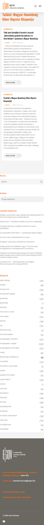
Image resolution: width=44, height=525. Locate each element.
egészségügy (5, 280)
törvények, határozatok (8, 416)
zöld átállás (4, 429)
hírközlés (3, 307)
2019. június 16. (18, 105)
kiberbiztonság (5, 330)
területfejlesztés (5, 406)
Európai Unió (5, 289)
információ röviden (7, 312)
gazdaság (3, 298)
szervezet (3, 388)
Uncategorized (5, 424)
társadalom (4, 393)
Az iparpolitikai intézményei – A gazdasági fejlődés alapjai (21, 233)
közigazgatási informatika (9, 348)
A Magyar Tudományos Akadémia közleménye (17, 242)
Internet (2, 321)
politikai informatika (7, 375)
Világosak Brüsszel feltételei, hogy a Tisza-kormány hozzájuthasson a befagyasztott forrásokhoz (19, 247)
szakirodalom (5, 379)
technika (3, 402)
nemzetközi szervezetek (8, 366)
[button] (40, 6)
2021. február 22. (18, 42)
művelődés (4, 361)
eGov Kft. (25, 475)
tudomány (4, 420)
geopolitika (4, 303)
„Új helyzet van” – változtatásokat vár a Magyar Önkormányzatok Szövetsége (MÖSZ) (17, 263)
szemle (2, 384)
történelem (4, 411)
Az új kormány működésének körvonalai (15, 237)
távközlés (3, 397)
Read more (10, 82)
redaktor (7, 42)
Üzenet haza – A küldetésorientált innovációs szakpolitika (21, 222)
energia (2, 285)
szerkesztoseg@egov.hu (24, 481)
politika (2, 370)
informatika (8, 29)
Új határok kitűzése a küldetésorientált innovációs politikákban (18, 227)
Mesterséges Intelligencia (22, 357)
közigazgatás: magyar (8, 343)
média (2, 352)
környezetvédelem (6, 334)
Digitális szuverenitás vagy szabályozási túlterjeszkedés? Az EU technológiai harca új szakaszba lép (22, 216)
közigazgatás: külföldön (9, 339)
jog (1, 325)
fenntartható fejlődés (7, 294)
